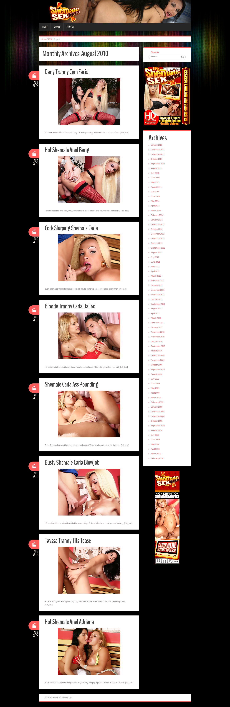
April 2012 (155, 272)
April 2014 (155, 206)
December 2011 (158, 290)
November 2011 (158, 295)
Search (155, 52)
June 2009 (155, 384)
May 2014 (155, 201)
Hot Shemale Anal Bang (68, 150)
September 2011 (158, 304)
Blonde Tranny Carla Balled (71, 306)
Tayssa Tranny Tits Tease (69, 540)
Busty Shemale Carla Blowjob (73, 462)
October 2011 (157, 300)
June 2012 (155, 262)
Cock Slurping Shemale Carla (72, 228)
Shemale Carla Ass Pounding (72, 384)
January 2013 (157, 229)
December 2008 (158, 412)
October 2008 (157, 421)
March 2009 (156, 398)
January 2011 (157, 328)
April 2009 (155, 393)
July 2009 (155, 379)
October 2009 (157, 365)
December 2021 (158, 150)
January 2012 (157, 286)
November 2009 (158, 360)
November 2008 (158, 417)
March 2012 (156, 276)
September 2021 (158, 164)
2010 (50, 39)
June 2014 (155, 197)
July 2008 (155, 435)
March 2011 (156, 318)
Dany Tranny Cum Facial (68, 72)
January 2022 (157, 145)
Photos (70, 27)
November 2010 (158, 337)
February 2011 (157, 323)
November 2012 (158, 239)
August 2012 (156, 253)
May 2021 (155, 183)
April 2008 (155, 449)
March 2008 (156, 454)
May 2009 (155, 388)
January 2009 (157, 407)
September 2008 (158, 426)
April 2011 (155, 314)
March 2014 (156, 211)
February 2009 (157, 403)
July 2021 (155, 173)
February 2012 (157, 281)
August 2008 (156, 431)
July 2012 (155, 258)
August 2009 (156, 374)
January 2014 (157, 220)
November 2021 (158, 155)
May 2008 (155, 445)
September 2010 (158, 346)
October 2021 (157, 159)
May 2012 (155, 267)
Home (44, 27)
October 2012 (157, 243)
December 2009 (158, 356)
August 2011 (156, 309)
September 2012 (158, 248)
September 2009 (158, 370)
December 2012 (158, 234)
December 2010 (158, 332)
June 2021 (155, 178)
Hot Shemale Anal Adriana (70, 622)
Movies (57, 27)
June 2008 (155, 440)
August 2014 (156, 187)
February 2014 (157, 215)
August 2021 (156, 169)
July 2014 (155, 192)
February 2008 (157, 459)
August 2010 (156, 351)
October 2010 (157, 342)
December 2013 (158, 225)
